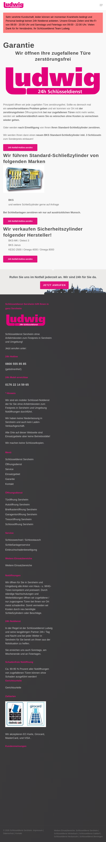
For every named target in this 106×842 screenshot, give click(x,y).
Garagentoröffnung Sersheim (21, 514)
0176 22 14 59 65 (17, 384)
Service (9, 469)
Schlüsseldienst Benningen (91, 836)
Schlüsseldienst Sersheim (19, 459)
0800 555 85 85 (15, 364)
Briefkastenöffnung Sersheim (21, 509)
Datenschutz (8, 833)
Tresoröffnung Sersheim (18, 519)
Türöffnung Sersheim (16, 499)
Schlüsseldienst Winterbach (66, 833)
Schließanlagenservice (17, 544)
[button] (101, 5)
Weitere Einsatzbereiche (18, 565)
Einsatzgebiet (12, 474)
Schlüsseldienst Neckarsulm (66, 836)
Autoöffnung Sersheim (17, 504)
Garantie (10, 479)
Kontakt (9, 484)
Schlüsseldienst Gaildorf (89, 833)
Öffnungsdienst (13, 464)
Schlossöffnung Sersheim (19, 524)
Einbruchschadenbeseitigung (21, 549)
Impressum (37, 830)
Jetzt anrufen (54, 285)
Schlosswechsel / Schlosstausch (23, 540)
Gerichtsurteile (13, 687)
